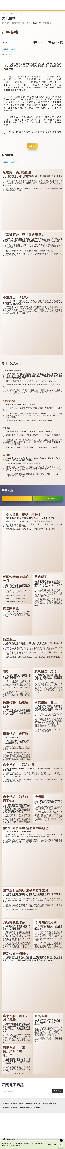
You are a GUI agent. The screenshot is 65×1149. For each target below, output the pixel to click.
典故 (14, 49)
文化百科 (26, 23)
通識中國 (29, 1103)
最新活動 (37, 1107)
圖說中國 (16, 23)
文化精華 (10, 14)
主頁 (3, 14)
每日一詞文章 (10, 363)
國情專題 (14, 1107)
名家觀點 (6, 1107)
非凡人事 (37, 1103)
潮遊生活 (22, 1103)
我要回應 (32, 146)
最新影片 (29, 1107)
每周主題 (22, 1107)
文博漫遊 (47, 23)
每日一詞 (19, 14)
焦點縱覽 (52, 1103)
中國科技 (6, 1103)
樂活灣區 (14, 1103)
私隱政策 (10, 1145)
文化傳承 (6, 23)
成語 (6, 49)
